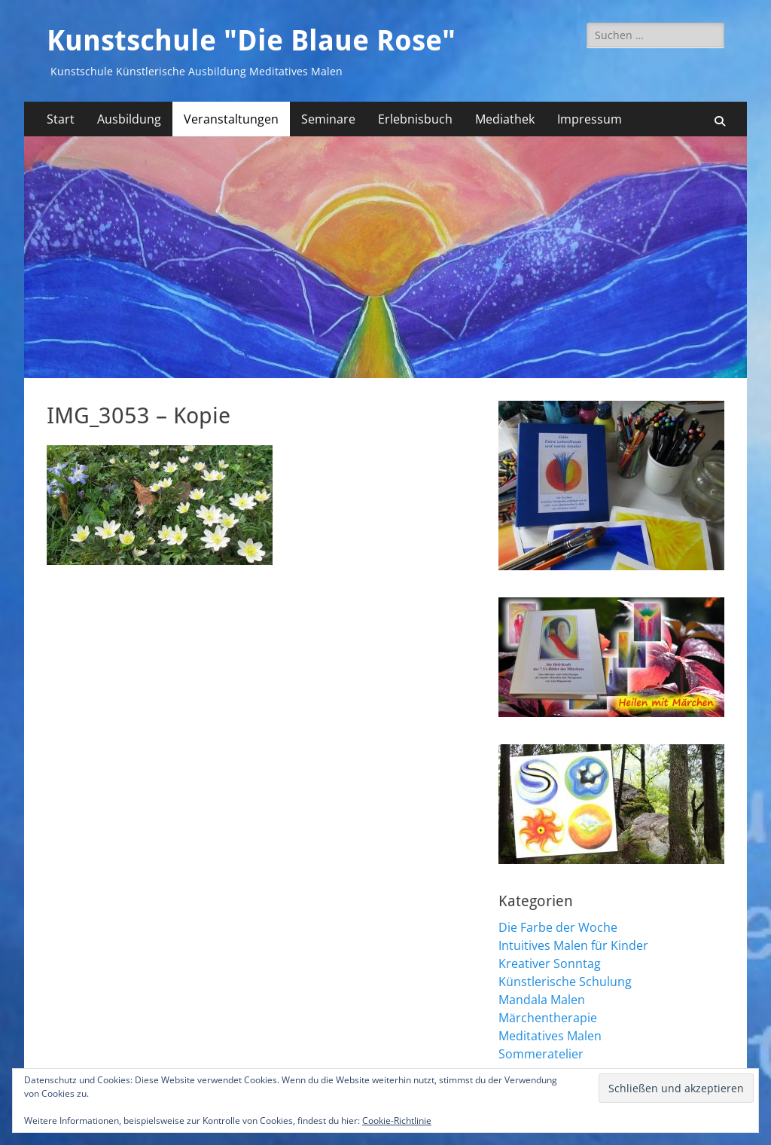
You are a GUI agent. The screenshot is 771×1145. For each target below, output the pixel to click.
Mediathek (505, 119)
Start (61, 119)
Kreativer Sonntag (549, 963)
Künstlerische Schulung (565, 981)
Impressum (589, 119)
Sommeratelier (541, 1054)
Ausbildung (129, 119)
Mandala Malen (541, 999)
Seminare (328, 119)
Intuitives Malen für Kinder (573, 945)
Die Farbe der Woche (557, 927)
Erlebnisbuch (415, 119)
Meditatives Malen (550, 1035)
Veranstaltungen (231, 119)
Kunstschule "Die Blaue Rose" (251, 40)
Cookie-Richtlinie (396, 1120)
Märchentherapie (547, 1017)
